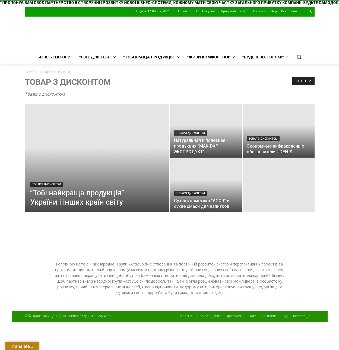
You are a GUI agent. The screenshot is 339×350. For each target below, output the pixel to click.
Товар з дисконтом (46, 184)
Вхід (284, 316)
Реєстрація (301, 316)
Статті (252, 316)
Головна (185, 316)
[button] (310, 11)
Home (29, 72)
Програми (234, 316)
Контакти (269, 316)
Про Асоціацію (209, 316)
